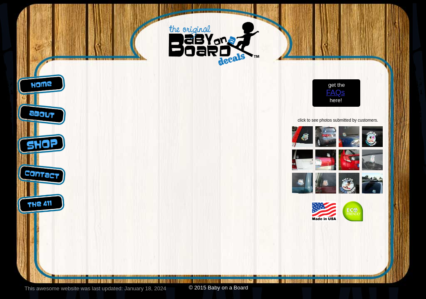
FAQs (335, 92)
